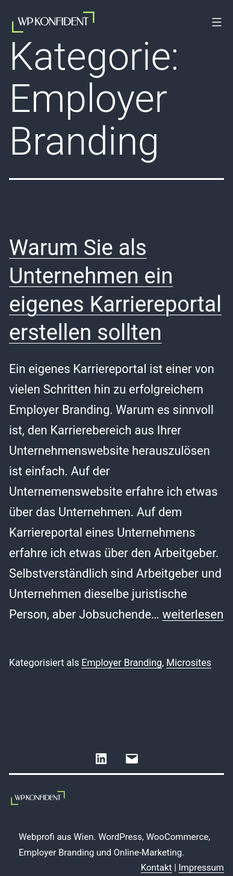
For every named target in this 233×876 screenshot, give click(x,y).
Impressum (201, 867)
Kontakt (156, 867)
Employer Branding (121, 662)
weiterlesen (192, 614)
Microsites (188, 662)
